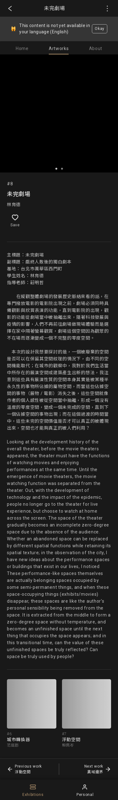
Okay (99, 28)
